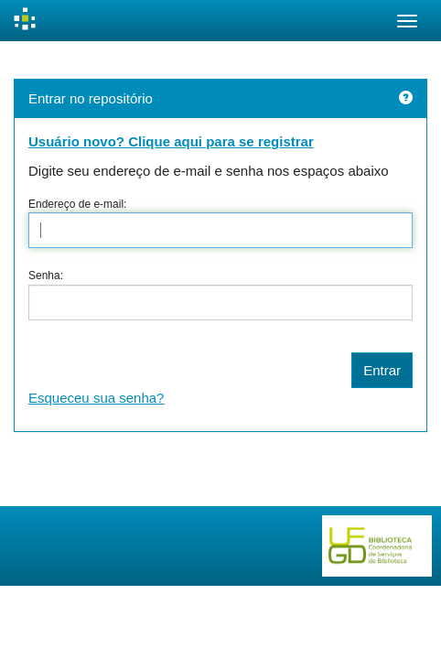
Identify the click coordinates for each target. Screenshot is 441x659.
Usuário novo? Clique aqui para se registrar (171, 141)
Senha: (45, 275)
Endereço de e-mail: (77, 204)
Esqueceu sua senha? (96, 397)
